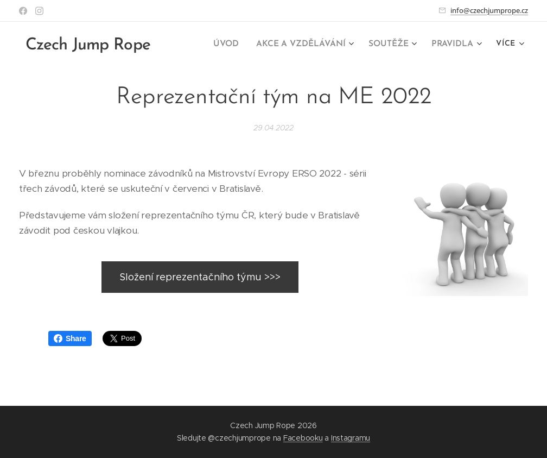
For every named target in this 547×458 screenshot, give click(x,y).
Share (70, 338)
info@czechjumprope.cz (489, 10)
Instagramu (350, 438)
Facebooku (303, 438)
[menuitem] (233, 44)
